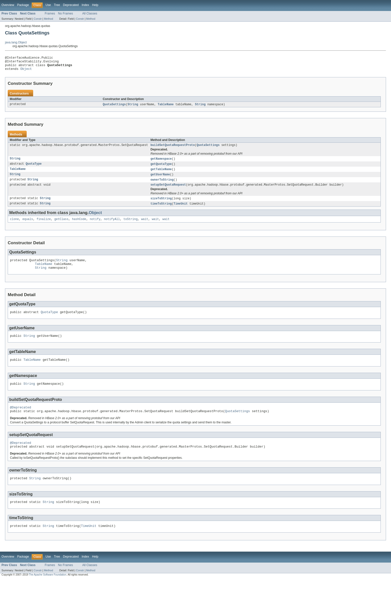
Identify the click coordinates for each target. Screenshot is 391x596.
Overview (7, 5)
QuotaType (34, 168)
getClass (61, 226)
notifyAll (112, 226)
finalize (44, 226)
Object (26, 71)
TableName (166, 108)
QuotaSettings (114, 108)
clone (14, 226)
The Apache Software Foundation (47, 591)
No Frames (65, 13)
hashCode (79, 226)
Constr (38, 18)
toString (130, 226)
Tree (57, 5)
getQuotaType (161, 168)
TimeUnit (181, 210)
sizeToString (161, 204)
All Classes (89, 13)
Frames (50, 13)
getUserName (160, 179)
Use (48, 5)
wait (144, 226)
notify (95, 226)
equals (27, 226)
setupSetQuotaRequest (168, 190)
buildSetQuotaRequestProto (172, 149)
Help (95, 5)
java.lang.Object (16, 42)
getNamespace (161, 163)
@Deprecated (20, 419)
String (133, 108)
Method (48, 18)
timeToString (161, 210)
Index (85, 5)
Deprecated (71, 5)
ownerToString (161, 185)
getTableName (161, 174)
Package (23, 5)
